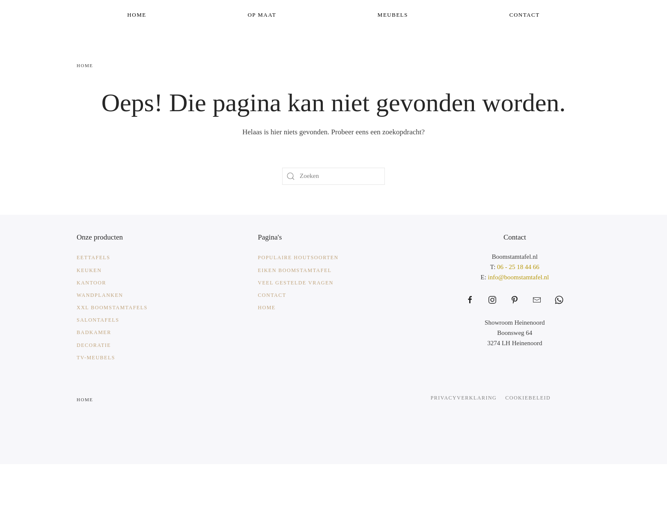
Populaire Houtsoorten (298, 258)
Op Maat (261, 15)
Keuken (89, 270)
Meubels (393, 15)
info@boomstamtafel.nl (518, 277)
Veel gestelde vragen (296, 283)
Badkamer (94, 332)
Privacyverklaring (464, 398)
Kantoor (91, 283)
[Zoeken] (333, 176)
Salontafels (98, 320)
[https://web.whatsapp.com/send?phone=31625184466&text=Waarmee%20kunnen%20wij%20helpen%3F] (559, 300)
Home (136, 15)
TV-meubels (96, 358)
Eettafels (93, 258)
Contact (524, 15)
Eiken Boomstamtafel (294, 270)
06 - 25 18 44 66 (518, 266)
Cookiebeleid (528, 398)
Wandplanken (100, 295)
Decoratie (94, 345)
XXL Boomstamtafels (112, 308)
